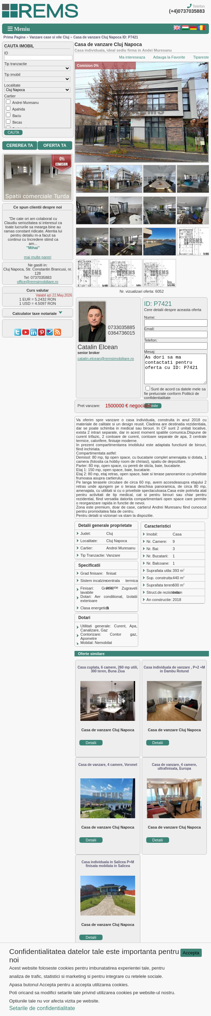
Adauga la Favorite (169, 57)
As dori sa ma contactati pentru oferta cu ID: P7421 (175, 369)
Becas (17, 122)
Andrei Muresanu (25, 103)
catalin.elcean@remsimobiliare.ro (106, 358)
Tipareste (201, 57)
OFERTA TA (54, 145)
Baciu (16, 116)
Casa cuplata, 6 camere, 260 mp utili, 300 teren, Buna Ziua (108, 669)
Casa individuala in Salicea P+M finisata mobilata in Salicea (107, 864)
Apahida (18, 109)
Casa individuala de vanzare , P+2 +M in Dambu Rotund (174, 669)
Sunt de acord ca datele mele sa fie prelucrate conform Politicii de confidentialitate (175, 393)
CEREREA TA (19, 145)
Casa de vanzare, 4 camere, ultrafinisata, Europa (174, 766)
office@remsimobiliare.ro (37, 282)
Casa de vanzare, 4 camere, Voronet (107, 765)
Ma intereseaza (132, 57)
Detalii (91, 743)
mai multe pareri (37, 257)
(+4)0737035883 (187, 11)
